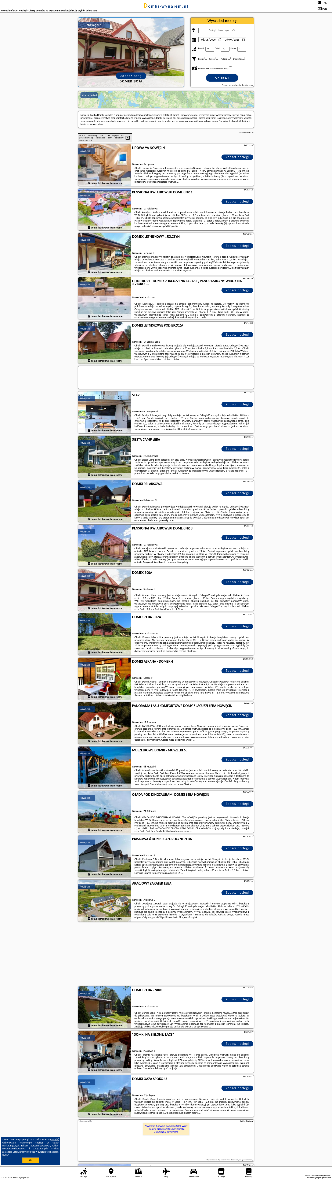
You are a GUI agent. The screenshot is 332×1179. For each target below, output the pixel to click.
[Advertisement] (166, 954)
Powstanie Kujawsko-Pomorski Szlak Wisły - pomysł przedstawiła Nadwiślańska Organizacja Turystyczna (166, 1129)
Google (54, 1139)
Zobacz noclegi (237, 157)
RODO (5, 1154)
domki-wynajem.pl (166, 6)
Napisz (328, 1177)
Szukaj (222, 78)
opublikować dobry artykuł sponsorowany (237, 1159)
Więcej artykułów (85, 1121)
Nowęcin (84, 151)
